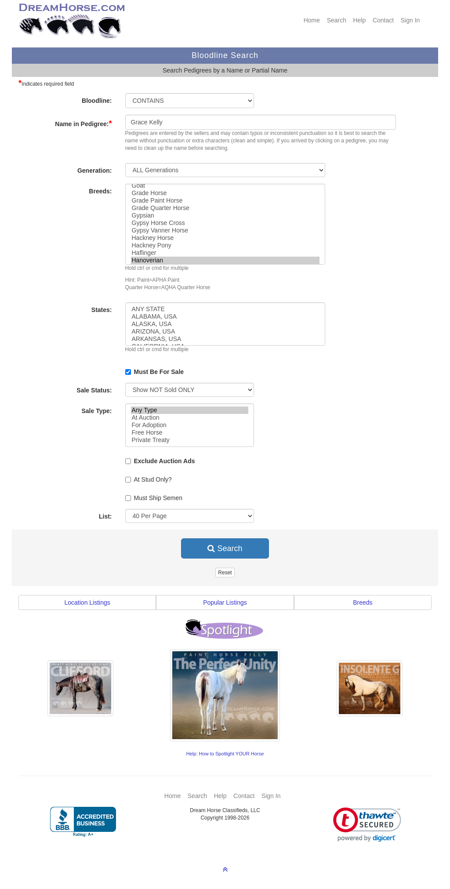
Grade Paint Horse (225, 200)
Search (336, 20)
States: (101, 309)
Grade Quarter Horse (225, 208)
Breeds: (100, 191)
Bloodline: (97, 100)
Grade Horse (225, 193)
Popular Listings (225, 602)
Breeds (362, 602)
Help (359, 20)
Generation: (94, 170)
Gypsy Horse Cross (225, 223)
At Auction (189, 417)
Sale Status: (94, 390)
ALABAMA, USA (225, 316)
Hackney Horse (225, 238)
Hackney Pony (225, 245)
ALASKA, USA (225, 324)
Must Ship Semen (154, 497)
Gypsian (225, 215)
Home (312, 20)
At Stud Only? (148, 479)
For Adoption (189, 425)
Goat (225, 185)
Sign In (410, 20)
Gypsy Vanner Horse (225, 230)
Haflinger (225, 253)
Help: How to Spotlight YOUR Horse (225, 753)
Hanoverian (225, 260)
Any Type (189, 410)
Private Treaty (189, 440)
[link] (367, 824)
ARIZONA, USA (225, 331)
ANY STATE (225, 309)
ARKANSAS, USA (225, 339)
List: (105, 516)
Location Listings (87, 602)
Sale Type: (97, 410)
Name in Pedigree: (83, 123)
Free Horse (189, 432)
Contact (383, 20)
